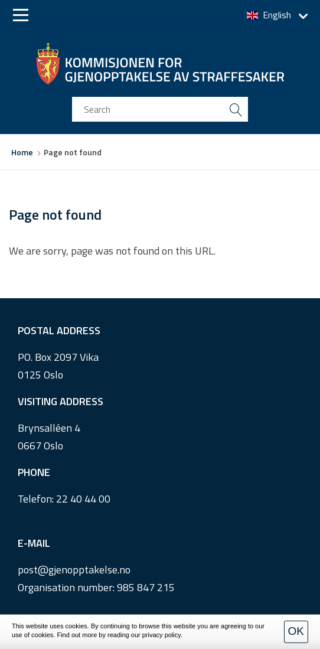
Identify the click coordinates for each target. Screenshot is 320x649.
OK (296, 631)
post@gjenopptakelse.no (74, 570)
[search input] (160, 109)
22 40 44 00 (83, 499)
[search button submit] (236, 109)
